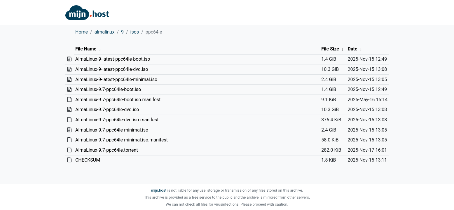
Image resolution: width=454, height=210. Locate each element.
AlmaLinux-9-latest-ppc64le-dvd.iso (111, 69)
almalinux (105, 32)
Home (81, 32)
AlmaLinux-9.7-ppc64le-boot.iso (108, 89)
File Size (330, 49)
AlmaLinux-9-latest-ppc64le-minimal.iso (116, 79)
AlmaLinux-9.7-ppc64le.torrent (106, 150)
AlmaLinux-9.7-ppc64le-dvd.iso (107, 109)
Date (352, 49)
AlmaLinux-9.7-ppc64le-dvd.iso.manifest (117, 120)
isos (134, 32)
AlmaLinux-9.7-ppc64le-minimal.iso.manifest (121, 140)
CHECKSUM (87, 160)
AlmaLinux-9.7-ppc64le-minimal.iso (111, 130)
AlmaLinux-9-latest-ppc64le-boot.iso (112, 59)
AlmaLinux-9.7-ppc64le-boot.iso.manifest (117, 99)
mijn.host (158, 190)
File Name (85, 49)
